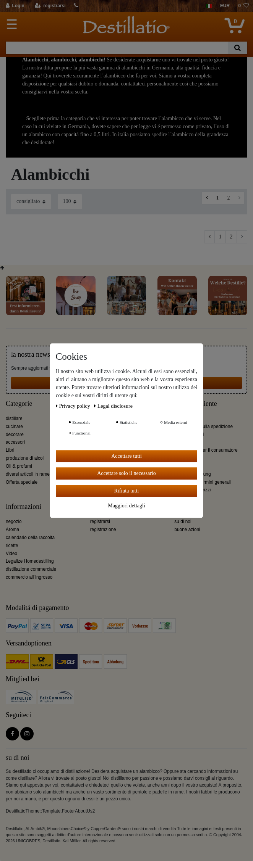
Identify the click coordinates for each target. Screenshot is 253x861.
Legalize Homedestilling (30, 561)
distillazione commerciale (31, 569)
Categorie (19, 403)
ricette (12, 545)
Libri (10, 450)
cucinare (14, 426)
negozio (14, 521)
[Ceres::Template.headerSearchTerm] (117, 48)
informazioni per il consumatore (205, 450)
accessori (15, 442)
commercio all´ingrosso (29, 577)
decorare (15, 434)
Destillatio (188, 506)
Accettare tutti (126, 456)
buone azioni (187, 529)
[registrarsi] (50, 6)
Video (11, 553)
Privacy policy (73, 406)
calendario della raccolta (30, 537)
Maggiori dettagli (126, 506)
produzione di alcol (25, 458)
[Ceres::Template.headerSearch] (237, 48)
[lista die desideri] (243, 6)
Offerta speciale (21, 482)
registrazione (103, 529)
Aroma (12, 529)
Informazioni (23, 506)
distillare (14, 418)
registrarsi (100, 521)
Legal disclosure (113, 406)
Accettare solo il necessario (126, 473)
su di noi (182, 521)
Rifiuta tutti (126, 491)
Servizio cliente (195, 403)
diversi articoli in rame (28, 474)
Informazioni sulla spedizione (203, 426)
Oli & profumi (19, 466)
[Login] (15, 6)
